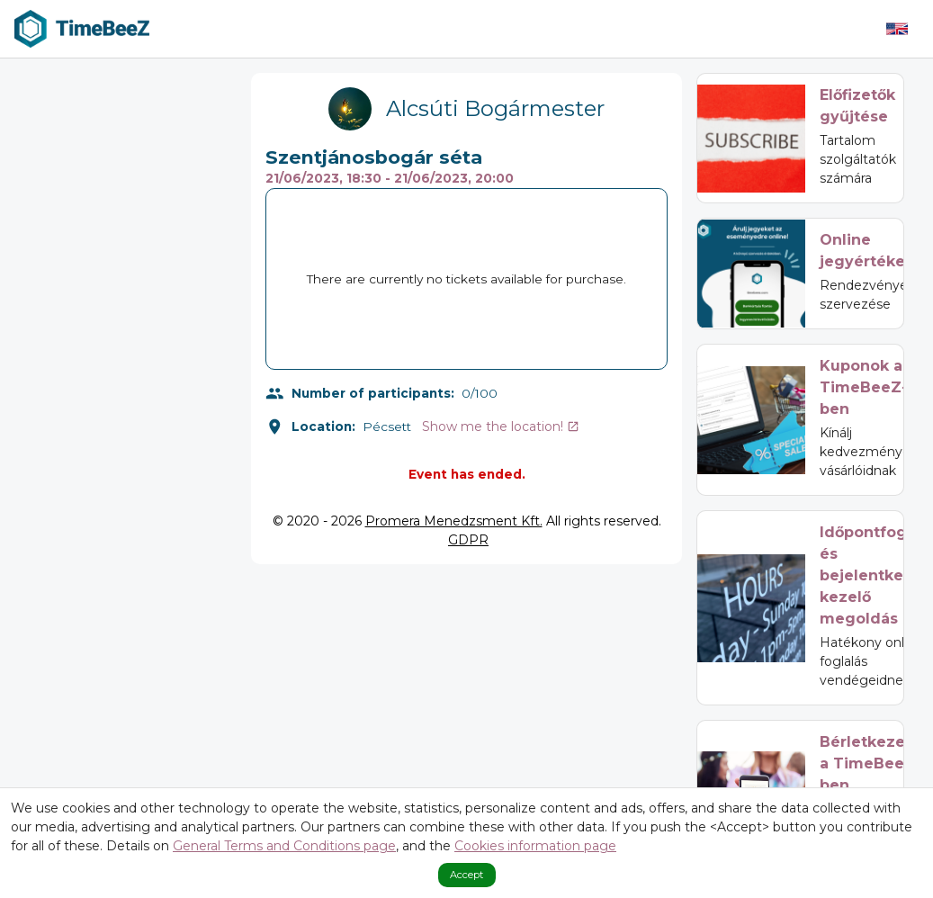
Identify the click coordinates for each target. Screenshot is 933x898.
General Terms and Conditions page (284, 846)
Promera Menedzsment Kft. (454, 521)
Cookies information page (535, 846)
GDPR (468, 540)
